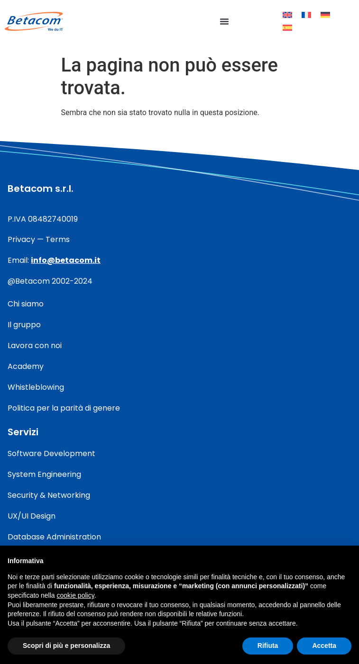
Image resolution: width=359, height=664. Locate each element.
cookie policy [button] (75, 595)
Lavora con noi (35, 345)
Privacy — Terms (39, 239)
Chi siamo (26, 303)
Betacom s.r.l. (41, 188)
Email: (54, 260)
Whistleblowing (36, 387)
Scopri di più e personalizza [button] (66, 645)
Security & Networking (49, 495)
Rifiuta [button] (268, 645)
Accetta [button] (324, 645)
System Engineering (44, 474)
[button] (224, 21)
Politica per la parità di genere (64, 408)
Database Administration (54, 536)
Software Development (51, 453)
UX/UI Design (31, 516)
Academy (26, 366)
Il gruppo (24, 324)
